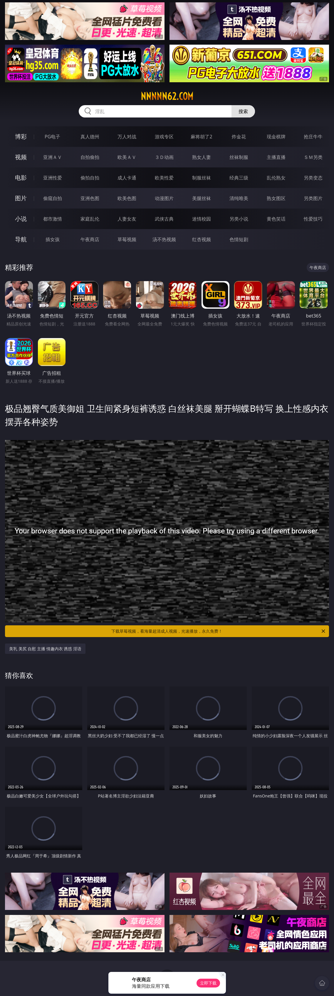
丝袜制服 (238, 157)
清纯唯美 (238, 198)
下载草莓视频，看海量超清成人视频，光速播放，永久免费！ (218, 631)
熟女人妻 (201, 157)
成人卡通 (127, 177)
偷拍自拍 (89, 177)
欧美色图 (127, 198)
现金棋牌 (276, 136)
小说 (21, 219)
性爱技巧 (313, 219)
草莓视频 (127, 239)
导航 (21, 239)
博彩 (21, 136)
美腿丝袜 (201, 198)
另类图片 (313, 198)
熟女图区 (276, 198)
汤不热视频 (164, 239)
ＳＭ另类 (313, 157)
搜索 (243, 111)
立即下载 (208, 983)
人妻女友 (127, 219)
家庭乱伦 (89, 219)
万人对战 (127, 136)
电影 (21, 178)
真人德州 (89, 136)
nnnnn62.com (167, 96)
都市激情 (52, 219)
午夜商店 (89, 239)
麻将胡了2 (201, 136)
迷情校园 (201, 219)
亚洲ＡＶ (52, 157)
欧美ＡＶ (127, 157)
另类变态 (313, 177)
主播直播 (276, 157)
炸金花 (239, 136)
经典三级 (238, 177)
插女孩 (53, 239)
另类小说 (238, 219)
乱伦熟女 (276, 177)
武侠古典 (164, 219)
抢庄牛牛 (313, 136)
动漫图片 (164, 198)
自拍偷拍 (89, 157)
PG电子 (52, 136)
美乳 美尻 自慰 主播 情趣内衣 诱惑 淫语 (45, 648)
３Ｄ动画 (164, 157)
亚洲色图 (89, 198)
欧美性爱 (164, 177)
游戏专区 (164, 136)
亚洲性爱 (52, 177)
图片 (21, 198)
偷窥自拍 (52, 198)
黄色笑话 (276, 219)
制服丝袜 (201, 177)
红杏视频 (201, 239)
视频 (21, 157)
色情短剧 (238, 239)
